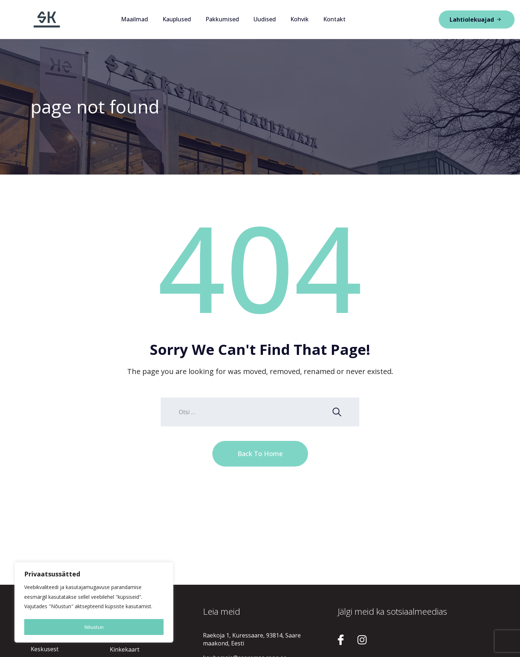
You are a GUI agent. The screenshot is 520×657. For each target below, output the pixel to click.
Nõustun (94, 626)
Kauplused (176, 19)
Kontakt (334, 19)
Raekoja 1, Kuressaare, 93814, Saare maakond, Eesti (252, 639)
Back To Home (260, 453)
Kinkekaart (124, 649)
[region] (93, 603)
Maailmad (134, 19)
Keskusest (44, 649)
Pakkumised (222, 19)
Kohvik (299, 19)
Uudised (265, 19)
